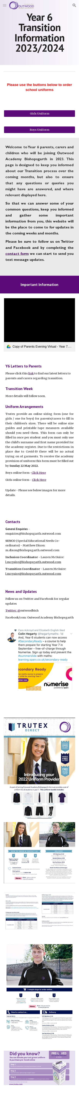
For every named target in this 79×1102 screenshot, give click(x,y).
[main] (39, 32)
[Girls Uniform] (39, 113)
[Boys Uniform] (39, 129)
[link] (39, 325)
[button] (4, 5)
